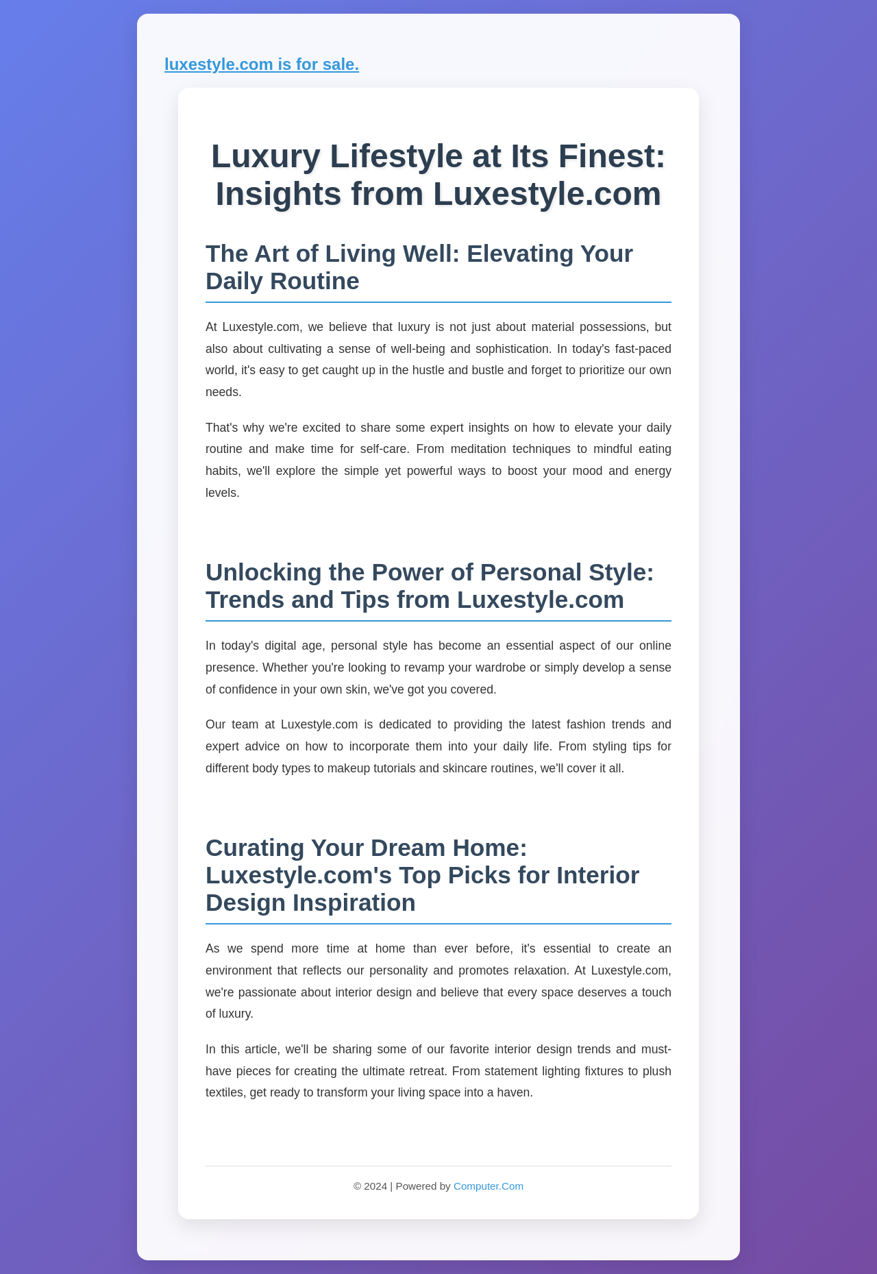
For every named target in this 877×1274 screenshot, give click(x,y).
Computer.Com (488, 1186)
